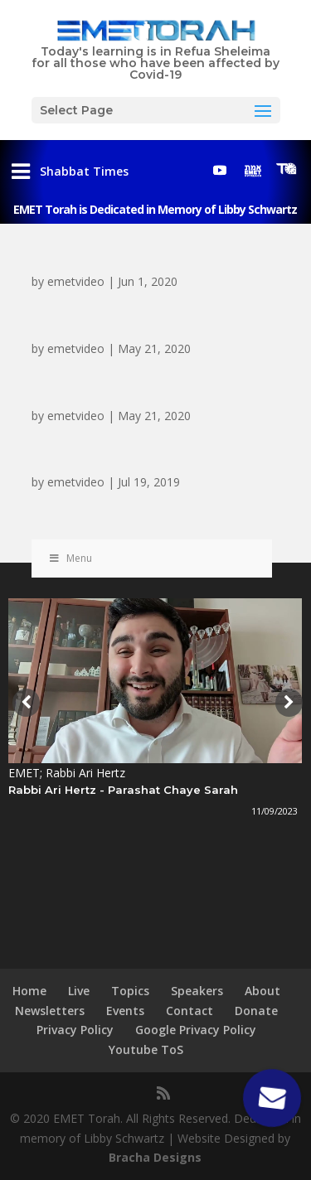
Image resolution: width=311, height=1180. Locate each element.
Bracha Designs (155, 1157)
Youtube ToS (146, 1049)
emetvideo (75, 281)
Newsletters (50, 1010)
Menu (70, 558)
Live (79, 991)
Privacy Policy (75, 1029)
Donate (256, 1010)
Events (125, 1010)
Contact (189, 1010)
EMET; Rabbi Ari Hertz (66, 773)
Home (29, 991)
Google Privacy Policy (195, 1029)
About (262, 991)
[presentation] (24, 703)
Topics (130, 991)
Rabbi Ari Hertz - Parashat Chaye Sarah (123, 789)
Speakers (197, 991)
